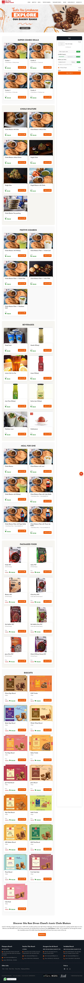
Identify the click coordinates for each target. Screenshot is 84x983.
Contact (6, 968)
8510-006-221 (50, 958)
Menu (39, 2)
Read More (42, 934)
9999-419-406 (30, 958)
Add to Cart (22, 67)
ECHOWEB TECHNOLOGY (7, 975)
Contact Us (79, 2)
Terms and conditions (17, 975)
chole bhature (51, 928)
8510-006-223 (56, 958)
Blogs (64, 2)
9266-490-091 (71, 958)
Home (29, 2)
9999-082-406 (36, 958)
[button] (1, 18)
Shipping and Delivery (25, 968)
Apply (78, 51)
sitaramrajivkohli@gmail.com (11, 957)
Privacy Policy (17, 968)
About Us (34, 2)
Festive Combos (47, 2)
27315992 (15, 960)
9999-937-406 (9, 960)
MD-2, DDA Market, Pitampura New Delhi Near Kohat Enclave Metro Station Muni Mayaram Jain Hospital (11, 953)
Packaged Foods (57, 2)
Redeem (78, 62)
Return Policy (11, 968)
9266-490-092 (77, 958)
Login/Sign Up (71, 2)
